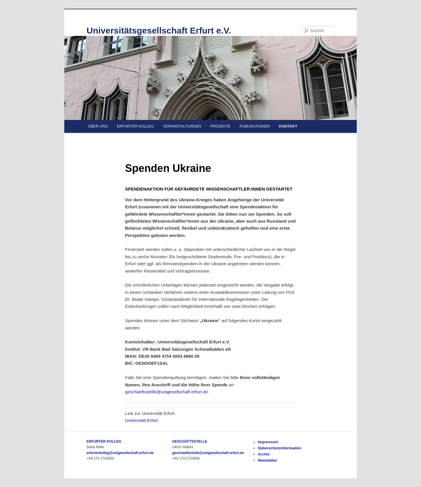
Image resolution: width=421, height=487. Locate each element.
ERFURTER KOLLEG (135, 126)
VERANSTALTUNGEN (182, 126)
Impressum (268, 442)
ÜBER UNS (98, 126)
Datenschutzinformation (279, 448)
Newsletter (267, 460)
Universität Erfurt (141, 420)
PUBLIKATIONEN (254, 126)
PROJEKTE (220, 126)
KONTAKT (288, 126)
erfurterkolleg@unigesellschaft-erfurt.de (120, 453)
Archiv (264, 454)
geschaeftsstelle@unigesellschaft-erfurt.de (166, 391)
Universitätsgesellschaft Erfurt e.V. (159, 30)
